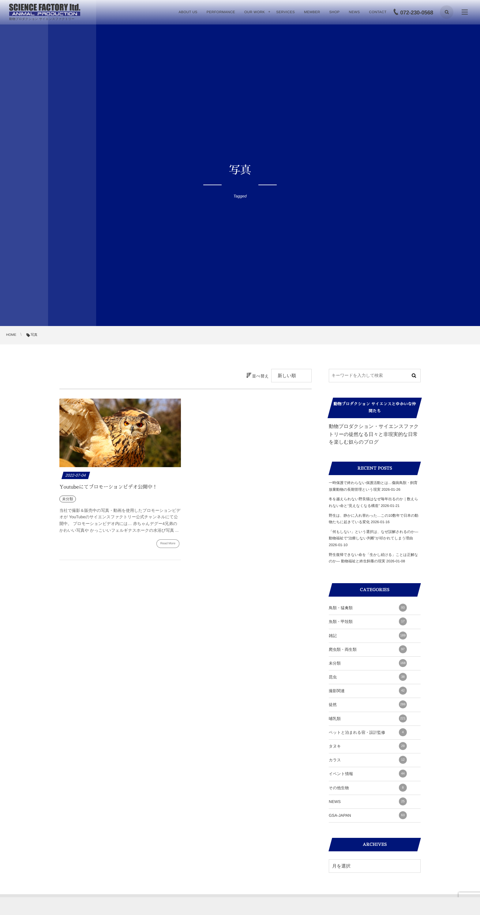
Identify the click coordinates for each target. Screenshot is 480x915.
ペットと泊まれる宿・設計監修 (368, 732)
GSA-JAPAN (368, 815)
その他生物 (368, 788)
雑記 (368, 635)
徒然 (368, 704)
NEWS (368, 801)
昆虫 (368, 677)
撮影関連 (368, 691)
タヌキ (368, 746)
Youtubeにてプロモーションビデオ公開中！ (108, 487)
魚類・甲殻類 (368, 621)
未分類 (368, 663)
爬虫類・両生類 (368, 649)
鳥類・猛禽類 (368, 608)
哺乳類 (368, 718)
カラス (368, 760)
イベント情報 (368, 774)
